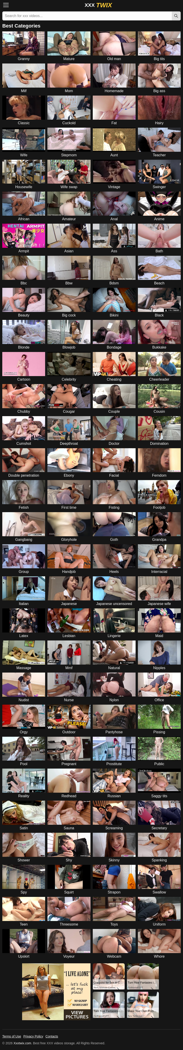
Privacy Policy (33, 1036)
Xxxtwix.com (22, 1043)
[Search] (176, 16)
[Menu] (7, 5)
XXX (98, 5)
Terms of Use (11, 1036)
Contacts (52, 1036)
